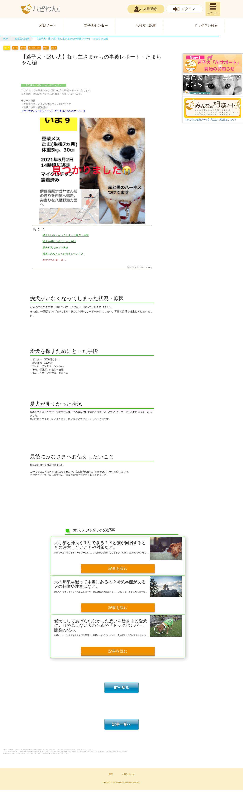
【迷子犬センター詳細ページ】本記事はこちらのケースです (53, 110)
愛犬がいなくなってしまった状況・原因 (66, 235)
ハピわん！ (40, 9)
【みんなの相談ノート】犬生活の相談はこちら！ (210, 119)
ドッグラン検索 (206, 25)
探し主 (57, 48)
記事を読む (118, 568)
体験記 (49, 48)
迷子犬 (6, 48)
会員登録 (150, 9)
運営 (111, 777)
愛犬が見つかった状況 (55, 247)
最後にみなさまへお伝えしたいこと (63, 253)
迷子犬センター (96, 25)
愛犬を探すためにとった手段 (59, 241)
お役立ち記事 (146, 25)
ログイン (188, 9)
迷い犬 (24, 48)
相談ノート (47, 25)
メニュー (213, 13)
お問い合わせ (128, 777)
